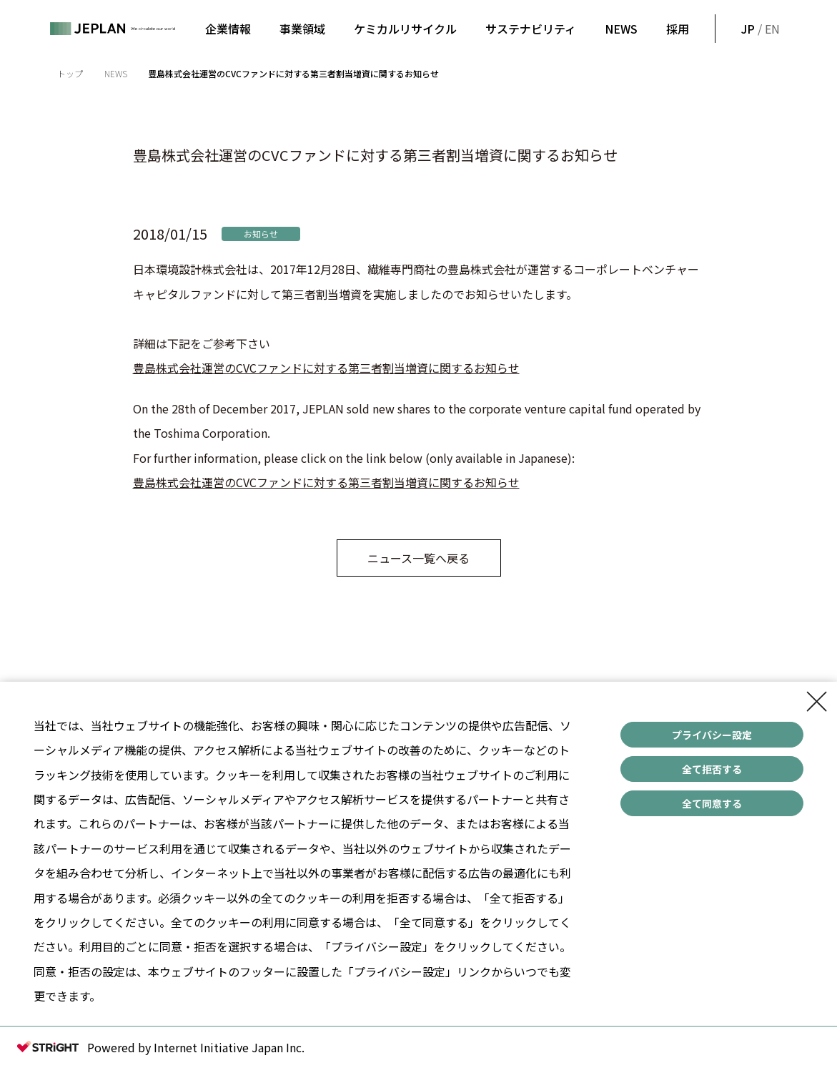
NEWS (621, 28)
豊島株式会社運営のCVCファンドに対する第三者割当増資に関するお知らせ (326, 367)
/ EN (759, 28)
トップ (70, 73)
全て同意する (712, 803)
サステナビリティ (530, 28)
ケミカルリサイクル (405, 28)
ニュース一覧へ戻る (418, 558)
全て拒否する (712, 769)
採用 (677, 28)
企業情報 (228, 28)
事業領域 (302, 28)
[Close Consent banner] (817, 701)
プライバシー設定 (712, 734)
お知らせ (261, 233)
